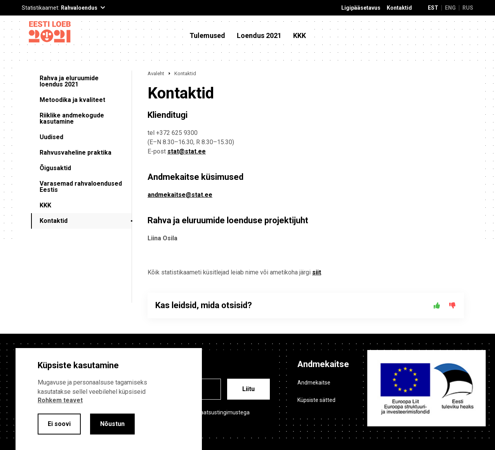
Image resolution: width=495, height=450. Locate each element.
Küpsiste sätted (316, 400)
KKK (299, 36)
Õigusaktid (55, 168)
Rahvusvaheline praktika (75, 152)
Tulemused (207, 36)
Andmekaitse (313, 382)
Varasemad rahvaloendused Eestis (81, 186)
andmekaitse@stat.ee (180, 194)
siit (316, 272)
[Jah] (437, 305)
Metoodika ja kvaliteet (72, 99)
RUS (467, 8)
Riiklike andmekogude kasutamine (72, 118)
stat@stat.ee (186, 151)
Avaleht (156, 73)
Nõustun (112, 424)
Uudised (51, 137)
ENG (450, 8)
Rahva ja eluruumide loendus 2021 (69, 81)
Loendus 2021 (259, 36)
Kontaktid (399, 8)
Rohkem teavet (60, 400)
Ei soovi (59, 424)
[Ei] (452, 305)
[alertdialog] (109, 399)
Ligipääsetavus (360, 8)
